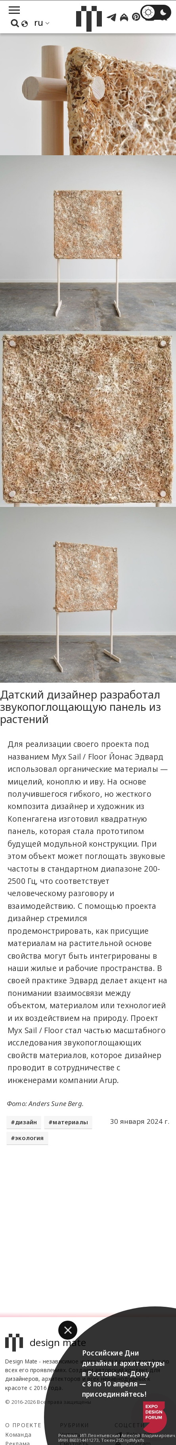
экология (29, 1138)
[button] (67, 1330)
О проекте (23, 1425)
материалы (70, 1122)
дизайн (26, 1122)
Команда (18, 1434)
